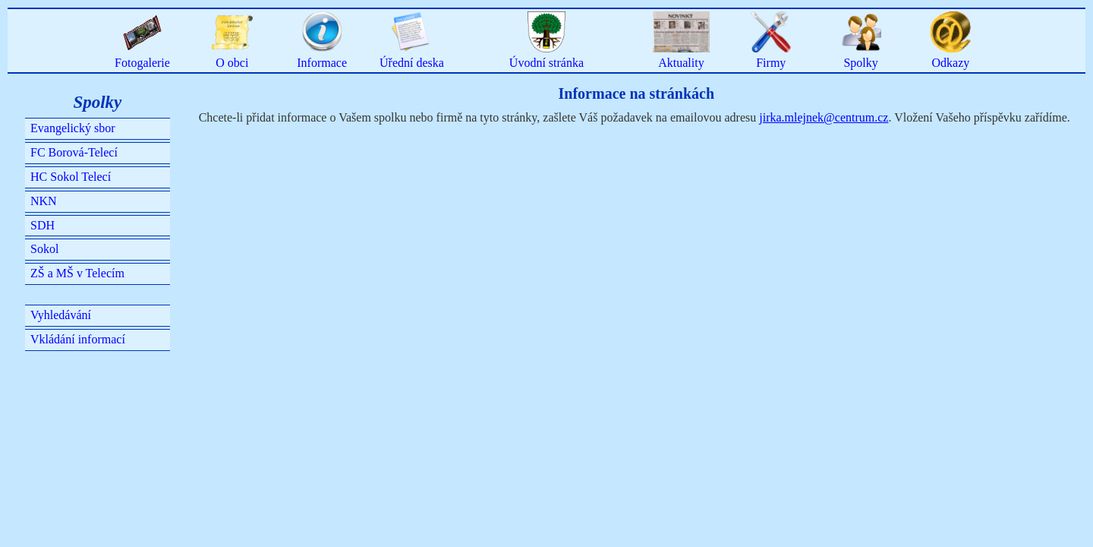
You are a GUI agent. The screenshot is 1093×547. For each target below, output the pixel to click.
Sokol (44, 248)
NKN (43, 200)
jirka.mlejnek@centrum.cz (823, 117)
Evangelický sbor (72, 128)
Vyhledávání (60, 314)
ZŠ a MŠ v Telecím (77, 273)
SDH (42, 225)
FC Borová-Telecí (74, 152)
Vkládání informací (77, 339)
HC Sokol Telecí (70, 176)
